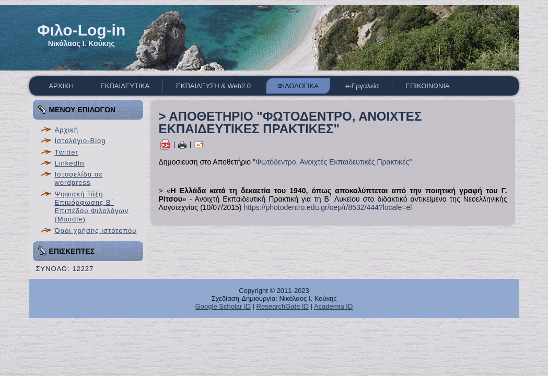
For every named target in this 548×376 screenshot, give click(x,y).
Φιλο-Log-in (81, 30)
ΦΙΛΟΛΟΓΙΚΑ (298, 86)
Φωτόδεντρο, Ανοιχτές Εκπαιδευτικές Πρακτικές (332, 162)
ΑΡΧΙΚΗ (61, 86)
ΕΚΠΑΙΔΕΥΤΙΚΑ (124, 86)
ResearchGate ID (282, 306)
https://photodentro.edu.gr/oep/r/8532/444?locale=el (327, 207)
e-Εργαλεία (362, 86)
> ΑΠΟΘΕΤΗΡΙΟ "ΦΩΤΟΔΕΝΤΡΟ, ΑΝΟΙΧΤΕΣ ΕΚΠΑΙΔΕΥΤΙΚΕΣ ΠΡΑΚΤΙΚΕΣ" (290, 122)
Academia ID (333, 306)
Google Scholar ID (223, 306)
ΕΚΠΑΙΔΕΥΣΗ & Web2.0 (213, 86)
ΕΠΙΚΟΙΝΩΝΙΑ (427, 86)
